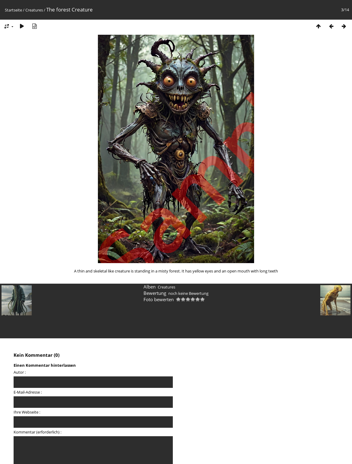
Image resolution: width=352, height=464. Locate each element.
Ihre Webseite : (27, 412)
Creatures (34, 10)
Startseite (13, 10)
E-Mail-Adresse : (28, 392)
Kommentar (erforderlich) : (37, 432)
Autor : (20, 372)
